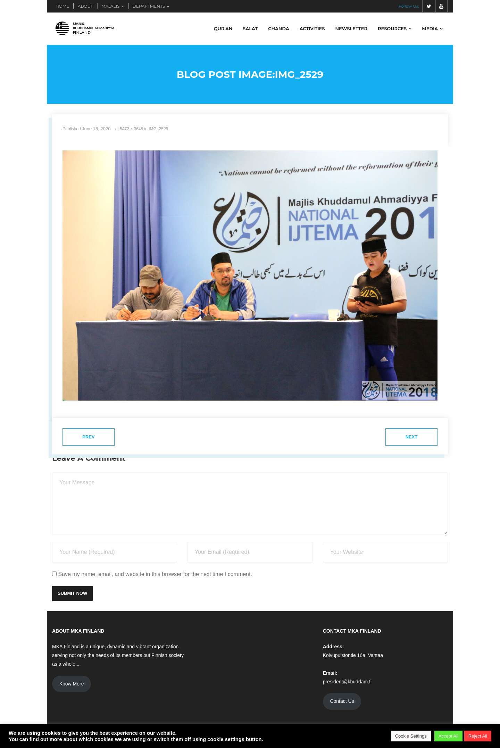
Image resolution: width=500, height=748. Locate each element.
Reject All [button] (477, 736)
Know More (71, 684)
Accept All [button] (448, 736)
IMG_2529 (158, 128)
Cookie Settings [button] (411, 736)
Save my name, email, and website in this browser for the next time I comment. (155, 574)
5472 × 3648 (131, 128)
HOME (62, 6)
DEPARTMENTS (149, 6)
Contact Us (342, 701)
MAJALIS (110, 6)
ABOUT (85, 6)
